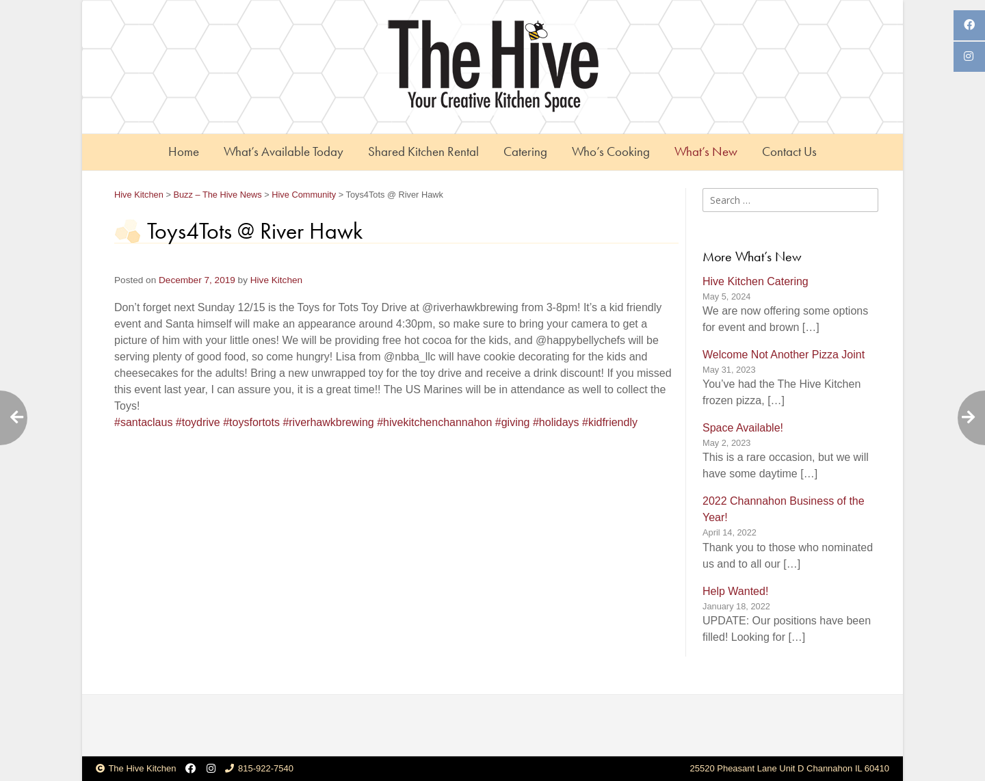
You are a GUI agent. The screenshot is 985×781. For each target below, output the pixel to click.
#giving (512, 422)
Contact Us (789, 151)
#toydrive (198, 422)
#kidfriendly (610, 422)
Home (183, 151)
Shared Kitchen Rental (423, 151)
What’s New (705, 151)
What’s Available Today (283, 151)
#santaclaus (143, 422)
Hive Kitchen (276, 280)
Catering (525, 151)
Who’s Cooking (611, 151)
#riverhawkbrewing (328, 422)
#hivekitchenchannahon (434, 422)
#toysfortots (251, 422)
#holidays (556, 422)
